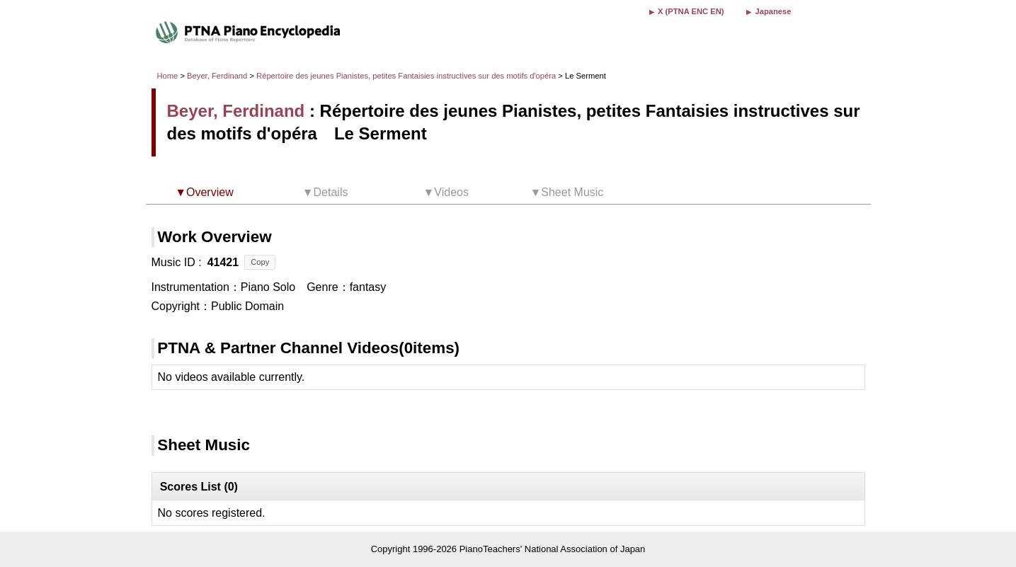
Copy (260, 262)
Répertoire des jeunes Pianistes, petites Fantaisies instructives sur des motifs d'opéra (407, 75)
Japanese (773, 11)
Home (167, 75)
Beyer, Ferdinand (217, 75)
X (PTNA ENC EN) (691, 11)
